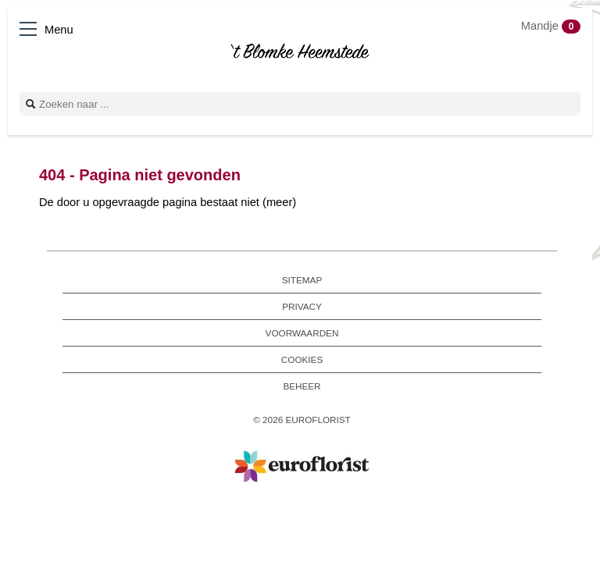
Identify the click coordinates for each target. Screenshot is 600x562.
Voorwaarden (302, 333)
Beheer (301, 386)
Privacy (302, 306)
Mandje (550, 26)
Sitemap (302, 280)
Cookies (302, 359)
